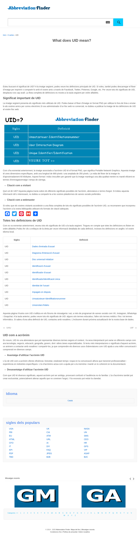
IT (10, 446)
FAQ (49, 450)
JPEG (49, 453)
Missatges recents (12, 478)
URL (49, 439)
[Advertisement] (70, 64)
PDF (11, 453)
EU (10, 436)
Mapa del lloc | (76, 529)
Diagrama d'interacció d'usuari (45, 253)
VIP (85, 450)
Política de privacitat (70, 532)
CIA (48, 432)
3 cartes (11, 35)
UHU (8, 328)
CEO (86, 439)
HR (85, 443)
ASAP (86, 453)
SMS (86, 436)
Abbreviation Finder (63, 529)
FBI (10, 432)
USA (11, 429)
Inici (4, 35)
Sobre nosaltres (84, 532)
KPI (10, 450)
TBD (11, 457)
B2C (86, 457)
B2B (48, 457)
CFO (11, 443)
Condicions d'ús (56, 532)
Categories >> (13, 513)
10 (52, 513)
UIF (132, 328)
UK (48, 429)
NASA (86, 429)
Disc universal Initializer (42, 259)
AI (47, 443)
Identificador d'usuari (41, 272)
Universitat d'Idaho (40, 305)
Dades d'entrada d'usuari (43, 246)
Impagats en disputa (41, 292)
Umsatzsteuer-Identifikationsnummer (48, 298)
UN (85, 432)
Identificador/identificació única (46, 279)
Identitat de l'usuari (40, 285)
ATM (49, 436)
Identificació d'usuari (41, 266)
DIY (48, 446)
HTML (12, 439)
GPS (86, 446)
